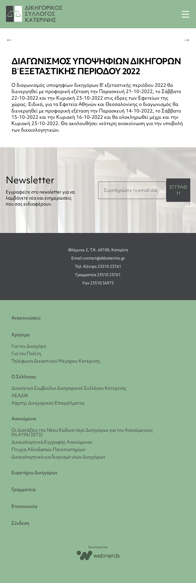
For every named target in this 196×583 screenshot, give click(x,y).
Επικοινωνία (24, 506)
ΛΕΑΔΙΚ (20, 395)
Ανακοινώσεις (26, 318)
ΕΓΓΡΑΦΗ (178, 190)
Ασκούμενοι (24, 419)
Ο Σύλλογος (23, 377)
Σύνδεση (20, 523)
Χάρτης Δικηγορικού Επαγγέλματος (48, 403)
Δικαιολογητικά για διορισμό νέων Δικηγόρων (58, 457)
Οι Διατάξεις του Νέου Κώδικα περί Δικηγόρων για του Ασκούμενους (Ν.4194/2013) (82, 432)
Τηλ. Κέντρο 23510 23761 (98, 266)
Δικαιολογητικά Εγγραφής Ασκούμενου (51, 442)
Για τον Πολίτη (26, 353)
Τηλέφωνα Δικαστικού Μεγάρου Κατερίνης (55, 361)
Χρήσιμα (20, 335)
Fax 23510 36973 (98, 283)
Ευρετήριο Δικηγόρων (34, 473)
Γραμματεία (23, 489)
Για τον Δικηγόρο (28, 346)
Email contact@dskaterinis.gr (98, 258)
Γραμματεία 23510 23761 (98, 274)
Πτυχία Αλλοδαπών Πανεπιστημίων (48, 449)
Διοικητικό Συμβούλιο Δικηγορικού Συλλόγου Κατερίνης (68, 388)
